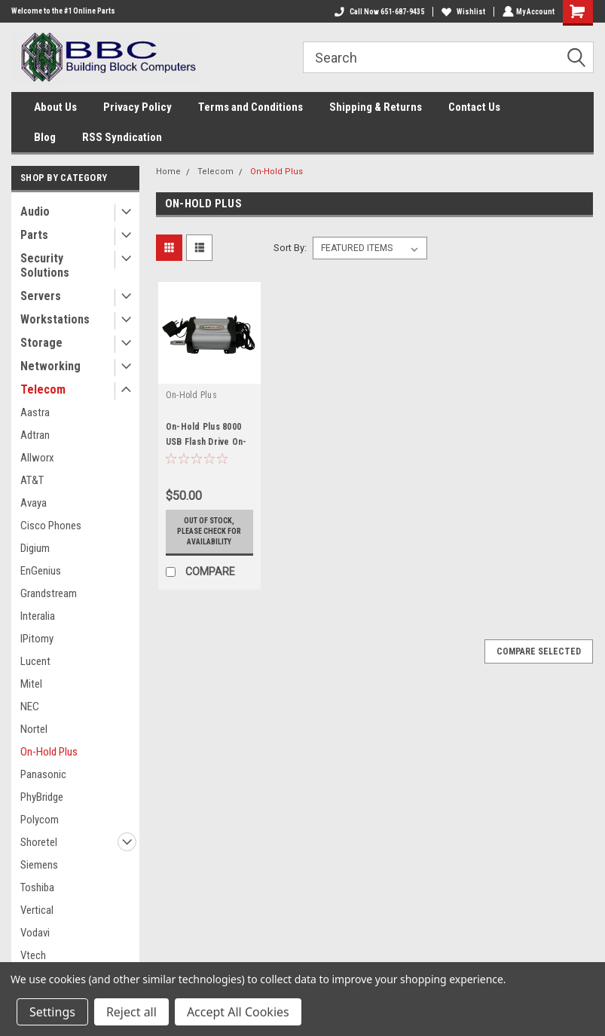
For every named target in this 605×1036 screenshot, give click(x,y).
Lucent (35, 661)
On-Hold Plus (49, 752)
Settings (52, 1012)
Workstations (55, 319)
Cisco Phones (50, 525)
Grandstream (48, 593)
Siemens (39, 865)
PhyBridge (41, 797)
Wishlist (462, 12)
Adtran (35, 435)
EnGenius (40, 571)
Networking (50, 366)
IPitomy (36, 638)
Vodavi (35, 932)
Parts (34, 235)
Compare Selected (539, 651)
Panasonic (43, 774)
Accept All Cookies (238, 1012)
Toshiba (37, 887)
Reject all (131, 1012)
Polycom (39, 819)
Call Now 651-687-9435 (378, 12)
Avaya (33, 503)
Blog (45, 137)
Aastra (35, 412)
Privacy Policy (137, 107)
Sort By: (290, 247)
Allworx (37, 457)
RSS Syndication (122, 137)
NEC (29, 706)
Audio (35, 211)
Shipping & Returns (375, 107)
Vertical (36, 910)
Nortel (33, 729)
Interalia (37, 616)
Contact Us (474, 107)
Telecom (43, 389)
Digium (35, 548)
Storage (41, 343)
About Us (55, 107)
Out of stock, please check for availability (209, 531)
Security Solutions (44, 265)
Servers (40, 296)
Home (168, 171)
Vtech (33, 955)
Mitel (31, 684)
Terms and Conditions (250, 107)
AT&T (32, 480)
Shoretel (38, 842)
